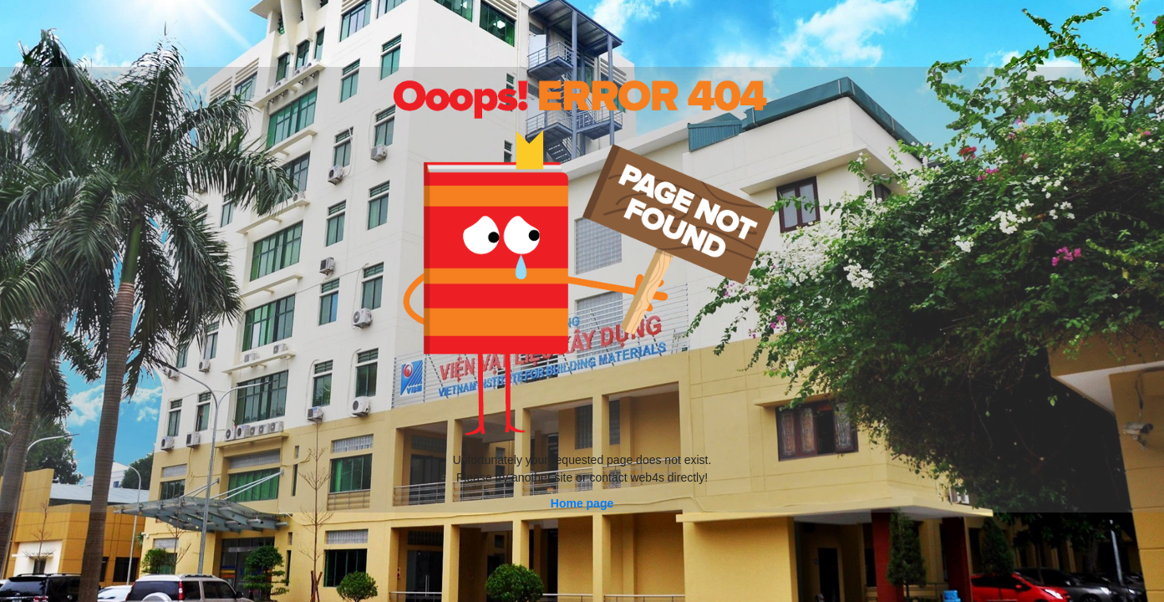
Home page (582, 503)
